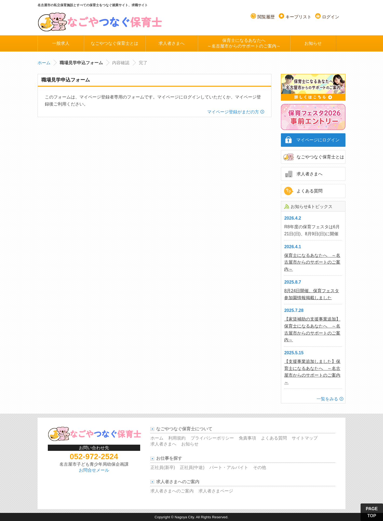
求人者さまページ (216, 491)
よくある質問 (309, 191)
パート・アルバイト (228, 467)
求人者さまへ (171, 43)
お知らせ (313, 43)
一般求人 (60, 43)
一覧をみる (327, 399)
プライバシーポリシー (212, 438)
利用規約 (177, 438)
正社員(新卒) (162, 467)
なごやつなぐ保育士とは (114, 43)
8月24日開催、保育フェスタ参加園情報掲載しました (311, 294)
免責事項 (247, 438)
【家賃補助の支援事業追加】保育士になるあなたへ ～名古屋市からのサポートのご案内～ (312, 329)
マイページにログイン (318, 140)
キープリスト (298, 17)
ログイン (330, 17)
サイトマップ (305, 438)
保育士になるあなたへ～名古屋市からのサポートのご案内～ (244, 43)
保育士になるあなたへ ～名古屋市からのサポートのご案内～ (312, 262)
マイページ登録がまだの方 (233, 112)
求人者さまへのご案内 (172, 491)
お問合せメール (94, 470)
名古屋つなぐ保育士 (100, 22)
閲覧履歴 (266, 17)
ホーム (44, 62)
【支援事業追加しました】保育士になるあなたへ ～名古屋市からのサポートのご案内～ (312, 371)
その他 (259, 467)
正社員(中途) (192, 467)
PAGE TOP (372, 512)
